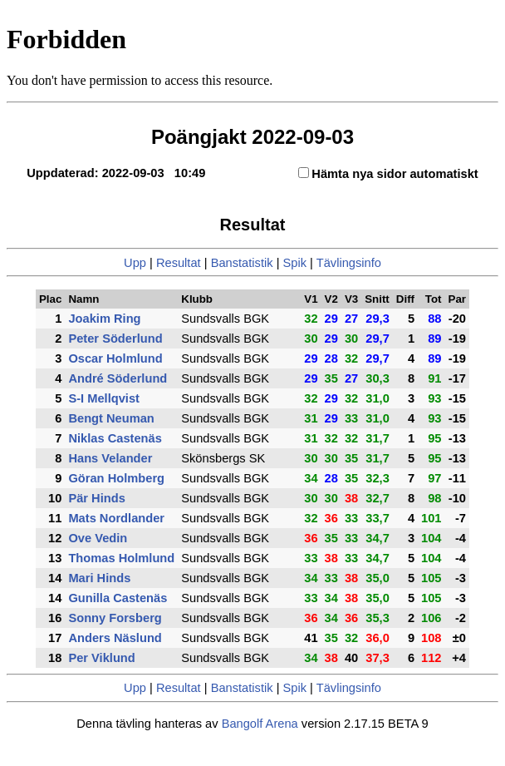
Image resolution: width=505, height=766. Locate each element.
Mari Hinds (99, 578)
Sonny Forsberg (114, 618)
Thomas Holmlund (121, 558)
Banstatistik (242, 262)
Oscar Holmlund (115, 358)
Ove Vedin (97, 538)
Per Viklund (101, 658)
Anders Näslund (114, 638)
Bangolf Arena (260, 723)
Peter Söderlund (115, 338)
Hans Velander (110, 458)
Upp (135, 262)
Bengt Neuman (111, 418)
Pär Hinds (96, 498)
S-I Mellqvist (104, 398)
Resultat (178, 262)
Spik (295, 262)
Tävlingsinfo (348, 262)
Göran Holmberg (116, 478)
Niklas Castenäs (114, 438)
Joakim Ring (104, 318)
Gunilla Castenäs (117, 598)
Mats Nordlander (116, 518)
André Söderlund (117, 378)
